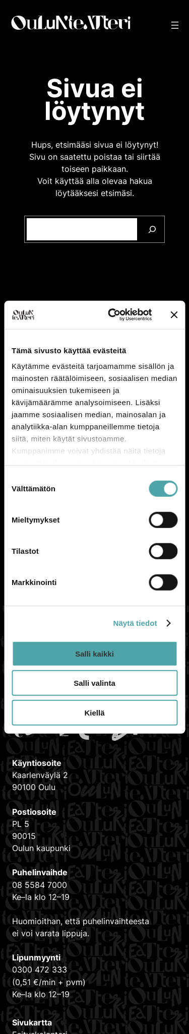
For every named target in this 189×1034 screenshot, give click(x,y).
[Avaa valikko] (175, 25)
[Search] (152, 229)
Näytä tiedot (135, 623)
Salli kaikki (94, 653)
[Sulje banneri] (173, 314)
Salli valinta (94, 683)
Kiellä (94, 712)
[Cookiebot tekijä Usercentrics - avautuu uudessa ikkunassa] (113, 314)
